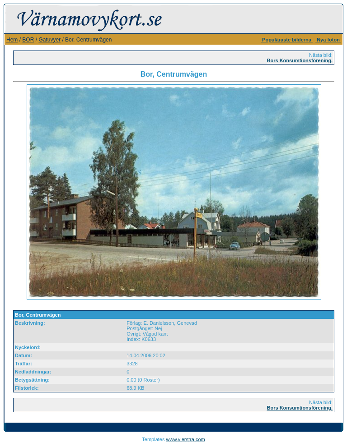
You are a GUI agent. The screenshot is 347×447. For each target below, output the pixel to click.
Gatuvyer (49, 40)
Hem (12, 40)
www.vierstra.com (185, 439)
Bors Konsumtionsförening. (300, 60)
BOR (28, 40)
